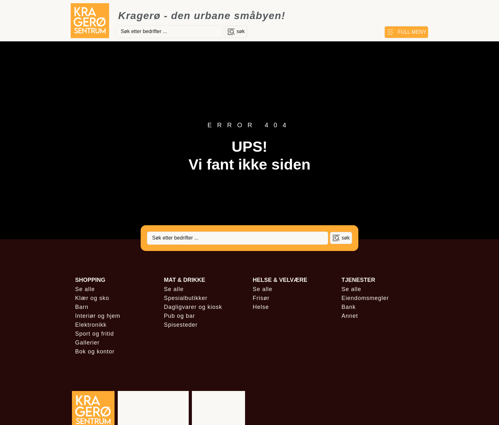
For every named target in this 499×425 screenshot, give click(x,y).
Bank (348, 307)
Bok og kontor (95, 351)
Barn (81, 307)
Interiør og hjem (97, 316)
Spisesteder (181, 325)
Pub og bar (179, 316)
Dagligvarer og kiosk (193, 307)
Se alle (85, 289)
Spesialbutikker (185, 298)
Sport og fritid (94, 334)
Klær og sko (92, 298)
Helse (261, 307)
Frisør (261, 298)
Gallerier (87, 342)
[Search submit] (236, 32)
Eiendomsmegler (365, 298)
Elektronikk (91, 325)
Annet (349, 316)
